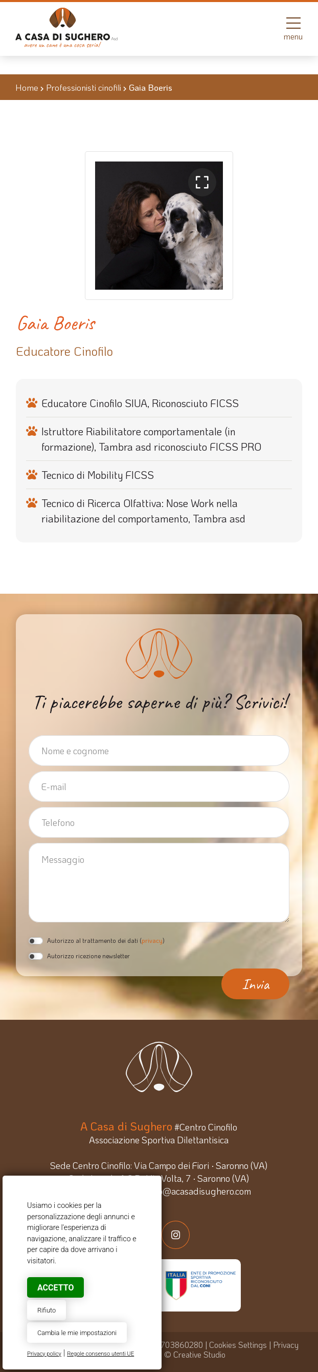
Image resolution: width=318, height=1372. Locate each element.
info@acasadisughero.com (199, 1191)
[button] (202, 182)
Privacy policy (44, 1353)
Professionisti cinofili (83, 87)
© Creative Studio (194, 1354)
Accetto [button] (55, 1288)
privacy (152, 940)
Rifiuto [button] (46, 1310)
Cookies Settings (238, 1344)
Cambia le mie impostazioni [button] (77, 1333)
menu (293, 28)
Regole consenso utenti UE (100, 1353)
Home (26, 87)
